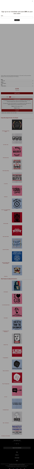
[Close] (32, 1)
